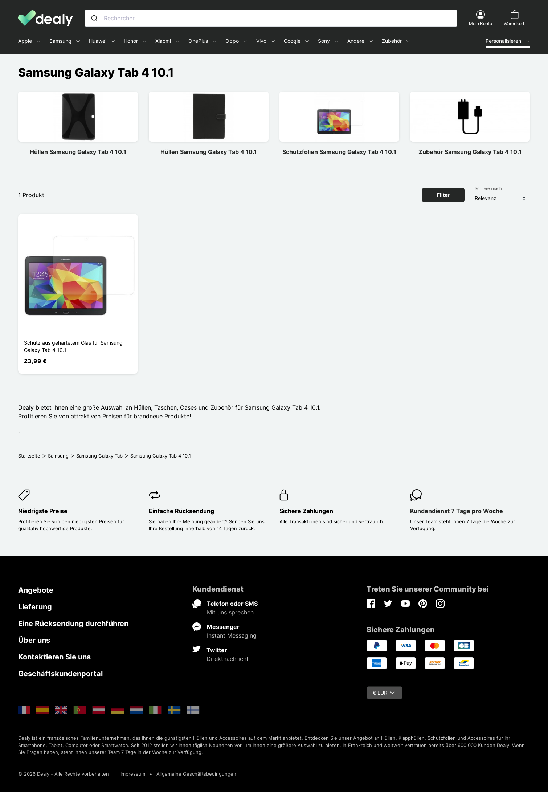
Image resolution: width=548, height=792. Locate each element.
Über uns (34, 640)
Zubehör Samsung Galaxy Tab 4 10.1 (470, 151)
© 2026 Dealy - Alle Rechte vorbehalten (63, 774)
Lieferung (35, 606)
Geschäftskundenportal (60, 673)
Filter (443, 195)
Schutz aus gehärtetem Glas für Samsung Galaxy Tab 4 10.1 (73, 346)
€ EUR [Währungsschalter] (384, 693)
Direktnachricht (227, 658)
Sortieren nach (488, 188)
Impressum (132, 774)
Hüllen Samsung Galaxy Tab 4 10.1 (78, 151)
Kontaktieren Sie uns (54, 657)
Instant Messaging (232, 635)
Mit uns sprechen (230, 612)
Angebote (35, 590)
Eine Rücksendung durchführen (73, 623)
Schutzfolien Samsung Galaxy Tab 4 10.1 (339, 151)
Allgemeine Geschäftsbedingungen (196, 774)
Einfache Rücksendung (181, 511)
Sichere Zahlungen (306, 511)
